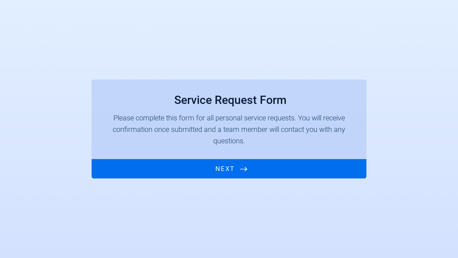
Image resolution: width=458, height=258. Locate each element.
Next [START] (225, 168)
